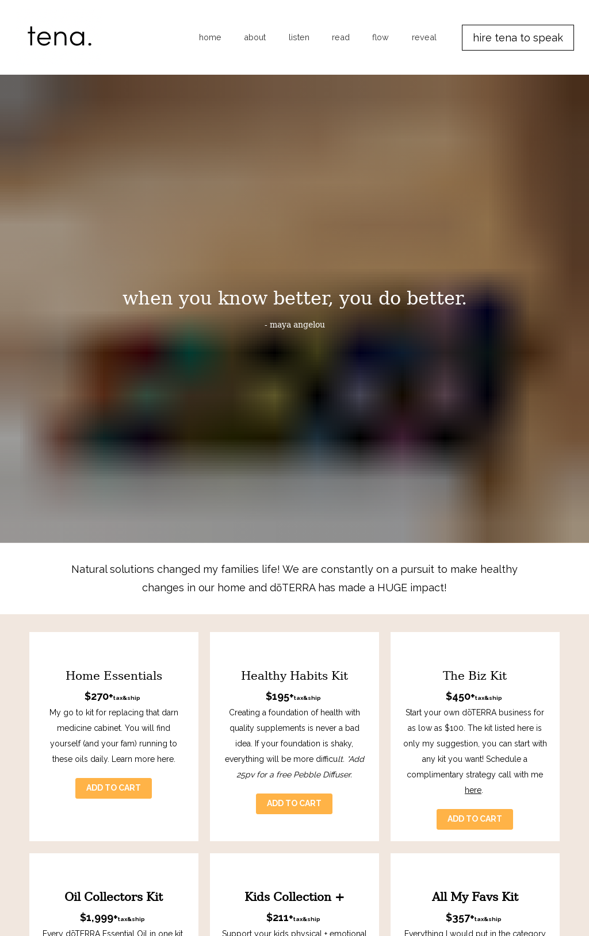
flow (380, 37)
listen (299, 37)
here (473, 685)
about (255, 37)
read (341, 37)
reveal (424, 37)
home (210, 37)
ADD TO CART (113, 683)
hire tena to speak (518, 38)
